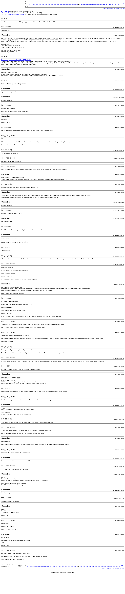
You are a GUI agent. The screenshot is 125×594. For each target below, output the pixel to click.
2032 (49, 4)
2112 (94, 4)
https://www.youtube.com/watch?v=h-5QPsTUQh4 (16, 60)
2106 (76, 4)
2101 (61, 4)
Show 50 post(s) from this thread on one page (113, 568)
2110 (88, 4)
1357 (37, 4)
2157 (107, 4)
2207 (113, 4)
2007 (46, 4)
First (30, 4)
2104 (70, 4)
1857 (43, 4)
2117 (101, 4)
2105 (73, 4)
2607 (119, 4)
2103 (67, 4)
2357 (116, 4)
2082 (55, 4)
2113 (97, 4)
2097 (58, 4)
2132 (104, 4)
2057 (52, 4)
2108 (82, 4)
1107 (34, 4)
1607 (40, 4)
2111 (91, 4)
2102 (64, 4)
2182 (110, 4)
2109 (85, 4)
